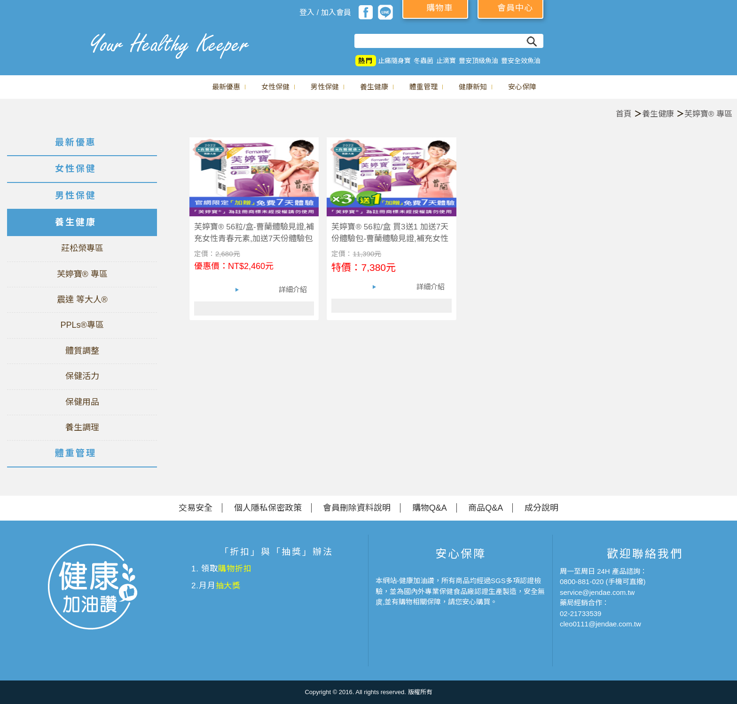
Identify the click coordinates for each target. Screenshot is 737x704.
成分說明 (541, 508)
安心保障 (522, 87)
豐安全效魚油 (521, 60)
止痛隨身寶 (394, 60)
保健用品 (82, 402)
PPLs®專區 (81, 325)
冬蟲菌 (423, 60)
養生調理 (82, 427)
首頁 (624, 114)
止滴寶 (446, 60)
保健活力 (82, 376)
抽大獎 (228, 585)
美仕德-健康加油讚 (42, 40)
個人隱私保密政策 (268, 508)
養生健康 (374, 87)
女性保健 (275, 87)
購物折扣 (234, 568)
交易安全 (195, 508)
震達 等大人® (82, 299)
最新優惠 (226, 87)
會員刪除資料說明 (357, 508)
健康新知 (473, 87)
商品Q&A (485, 508)
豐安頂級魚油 (478, 60)
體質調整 (82, 351)
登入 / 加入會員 (325, 12)
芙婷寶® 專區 (708, 114)
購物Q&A (429, 508)
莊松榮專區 (82, 248)
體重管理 (423, 87)
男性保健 (325, 87)
